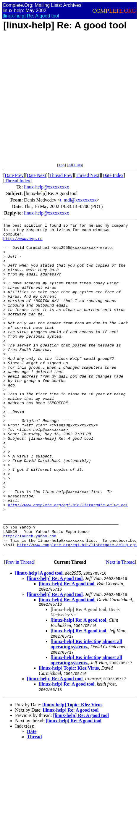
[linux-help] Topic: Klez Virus (69, 734)
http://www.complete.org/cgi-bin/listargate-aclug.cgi (68, 561)
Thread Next (87, 175)
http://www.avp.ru (23, 242)
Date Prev (14, 175)
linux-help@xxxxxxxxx (46, 186)
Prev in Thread (20, 627)
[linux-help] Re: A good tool (55, 644)
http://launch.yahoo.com (29, 599)
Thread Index (17, 180)
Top (62, 165)
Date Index (113, 175)
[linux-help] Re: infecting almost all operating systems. (86, 710)
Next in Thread (120, 627)
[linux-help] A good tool (38, 638)
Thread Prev (60, 175)
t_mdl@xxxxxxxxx (78, 199)
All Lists (75, 165)
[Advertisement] (63, 100)
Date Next (36, 175)
